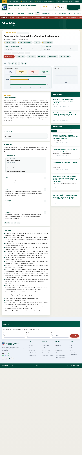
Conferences (77, 13)
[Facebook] (3, 358)
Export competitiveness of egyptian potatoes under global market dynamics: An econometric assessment (65, 136)
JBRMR (71, 350)
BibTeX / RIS (41, 56)
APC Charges (62, 13)
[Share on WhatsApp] (19, 63)
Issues (37, 12)
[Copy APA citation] (45, 178)
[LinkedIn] (12, 358)
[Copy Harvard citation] (45, 212)
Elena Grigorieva (23, 39)
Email (27, 332)
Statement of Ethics (60, 352)
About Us (31, 345)
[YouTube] (9, 358)
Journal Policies (45, 13)
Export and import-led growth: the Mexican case (65, 163)
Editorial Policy (30, 13)
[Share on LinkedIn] (16, 63)
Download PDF (9, 56)
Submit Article (73, 7)
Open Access (32, 347)
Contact (70, 13)
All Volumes (58, 345)
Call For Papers (45, 347)
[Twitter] (6, 358)
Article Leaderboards (61, 347)
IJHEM (71, 347)
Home (4, 13)
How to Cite (31, 56)
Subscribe (74, 335)
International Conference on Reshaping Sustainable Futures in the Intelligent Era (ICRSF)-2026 (30, 17)
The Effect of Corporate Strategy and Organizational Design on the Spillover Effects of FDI (64, 101)
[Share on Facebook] (12, 63)
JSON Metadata (65, 56)
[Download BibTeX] (8, 223)
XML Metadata (52, 56)
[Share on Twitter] (22, 63)
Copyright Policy (46, 350)
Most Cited (68, 130)
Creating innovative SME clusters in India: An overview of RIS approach (65, 150)
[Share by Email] (25, 63)
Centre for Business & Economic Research (74, 353)
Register (77, 1)
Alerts (52, 332)
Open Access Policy (60, 355)
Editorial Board (20, 13)
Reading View (20, 56)
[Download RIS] (12, 223)
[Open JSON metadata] (18, 223)
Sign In (71, 1)
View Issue (8, 59)
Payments (65, 1)
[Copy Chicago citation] (45, 201)
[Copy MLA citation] (45, 189)
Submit (54, 13)
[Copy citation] (5, 223)
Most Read (60, 130)
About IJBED (11, 13)
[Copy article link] (9, 63)
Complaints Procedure (47, 355)
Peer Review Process (60, 357)
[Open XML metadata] (15, 223)
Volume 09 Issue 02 (27, 42)
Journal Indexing (46, 345)
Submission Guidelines (47, 352)
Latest (54, 130)
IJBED (71, 345)
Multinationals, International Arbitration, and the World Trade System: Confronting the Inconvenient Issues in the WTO (65, 114)
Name (4, 332)
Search (59, 1)
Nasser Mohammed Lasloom (11, 39)
